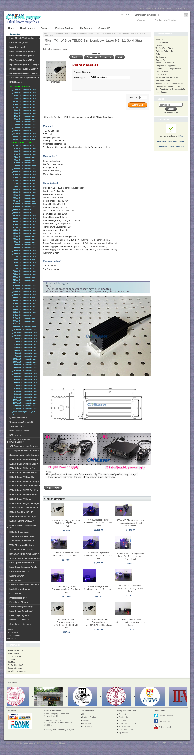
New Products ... (13, 633)
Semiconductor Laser (59, 33)
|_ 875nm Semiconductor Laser (23, 306)
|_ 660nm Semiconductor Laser (23, 218)
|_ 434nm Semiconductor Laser (23, 122)
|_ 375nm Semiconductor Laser (23, 90)
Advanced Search (171, 113)
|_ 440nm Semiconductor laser (23, 131)
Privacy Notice (13, 653)
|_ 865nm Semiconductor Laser (23, 300)
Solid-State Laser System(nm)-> (24, 78)
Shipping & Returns (15, 650)
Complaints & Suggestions (166, 66)
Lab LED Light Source (19, 589)
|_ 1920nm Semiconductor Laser (23, 394)
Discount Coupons (15, 668)
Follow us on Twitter (164, 715)
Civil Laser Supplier (27, 743)
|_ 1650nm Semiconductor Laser (23, 374)
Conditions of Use (15, 656)
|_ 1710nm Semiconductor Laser (23, 385)
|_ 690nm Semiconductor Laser (23, 236)
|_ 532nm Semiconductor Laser (23, 189)
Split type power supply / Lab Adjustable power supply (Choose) (87, 243)
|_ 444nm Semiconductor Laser (23, 136)
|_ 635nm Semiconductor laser (23, 198)
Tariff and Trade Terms (164, 48)
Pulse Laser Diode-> (18, 602)
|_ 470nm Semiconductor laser (23, 166)
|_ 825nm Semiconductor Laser (23, 280)
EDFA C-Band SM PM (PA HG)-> (24, 481)
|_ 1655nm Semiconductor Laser (23, 377)
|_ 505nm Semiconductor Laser (23, 172)
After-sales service (163, 80)
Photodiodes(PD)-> (18, 598)
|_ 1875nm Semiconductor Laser (23, 391)
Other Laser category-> (20, 624)
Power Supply (79, 78)
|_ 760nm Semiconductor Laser (23, 254)
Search (161, 99)
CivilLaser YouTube (164, 727)
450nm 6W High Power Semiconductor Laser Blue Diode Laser (66, 589)
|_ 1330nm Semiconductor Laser (23, 347)
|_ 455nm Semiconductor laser (23, 145)
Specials (45, 28)
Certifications (161, 57)
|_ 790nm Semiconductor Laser (23, 265)
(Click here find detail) (101, 240)
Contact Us (12, 659)
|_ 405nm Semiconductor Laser (23, 101)
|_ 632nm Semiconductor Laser (23, 192)
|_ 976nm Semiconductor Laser (23, 324)
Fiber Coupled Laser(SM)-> (21, 56)
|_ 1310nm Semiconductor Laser (23, 344)
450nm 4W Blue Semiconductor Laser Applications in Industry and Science (130, 523)
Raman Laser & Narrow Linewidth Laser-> (19, 440)
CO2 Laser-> (15, 593)
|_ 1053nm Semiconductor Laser (23, 333)
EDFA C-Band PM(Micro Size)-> (23, 494)
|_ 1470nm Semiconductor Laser (23, 356)
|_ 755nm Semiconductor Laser (23, 251)
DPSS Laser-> (15, 82)
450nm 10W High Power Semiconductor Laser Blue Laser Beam (98, 556)
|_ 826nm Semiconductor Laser (23, 283)
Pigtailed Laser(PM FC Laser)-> (23, 73)
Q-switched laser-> (18, 418)
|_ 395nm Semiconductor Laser (23, 98)
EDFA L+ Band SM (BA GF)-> (22, 516)
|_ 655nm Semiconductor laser (23, 213)
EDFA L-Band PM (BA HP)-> (22, 512)
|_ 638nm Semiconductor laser (23, 204)
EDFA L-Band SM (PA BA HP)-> (23, 508)
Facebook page (162, 721)
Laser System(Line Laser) (21, 611)
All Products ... (12, 639)
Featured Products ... (15, 636)
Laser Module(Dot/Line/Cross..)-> (24, 38)
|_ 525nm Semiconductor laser (23, 180)
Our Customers (162, 42)
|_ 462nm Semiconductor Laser (23, 157)
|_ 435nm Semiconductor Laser (23, 125)
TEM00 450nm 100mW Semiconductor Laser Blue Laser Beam (130, 622)
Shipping (122, 720)
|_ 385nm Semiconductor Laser (23, 95)
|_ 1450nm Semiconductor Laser (23, 353)
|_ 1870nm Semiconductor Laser (23, 388)
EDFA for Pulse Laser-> (20, 532)
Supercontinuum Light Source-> (24, 455)
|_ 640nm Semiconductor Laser (23, 207)
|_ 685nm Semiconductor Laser (23, 230)
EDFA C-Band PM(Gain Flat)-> (23, 477)
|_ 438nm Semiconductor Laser (23, 128)
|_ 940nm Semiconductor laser (23, 318)
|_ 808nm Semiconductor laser (23, 277)
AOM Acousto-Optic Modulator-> (24, 558)
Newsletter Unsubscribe (17, 671)
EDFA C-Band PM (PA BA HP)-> (23, 490)
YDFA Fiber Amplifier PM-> (21, 541)
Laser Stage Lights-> (19, 615)
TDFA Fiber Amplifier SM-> (21, 545)
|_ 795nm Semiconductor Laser (23, 274)
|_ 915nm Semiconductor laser (23, 315)
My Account (86, 28)
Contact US (104, 28)
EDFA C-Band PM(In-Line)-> (22, 499)
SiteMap (62, 743)
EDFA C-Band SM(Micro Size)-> (23, 464)
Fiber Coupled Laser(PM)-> (21, 60)
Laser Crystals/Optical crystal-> (24, 585)
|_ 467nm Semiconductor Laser (23, 163)
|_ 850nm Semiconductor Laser (23, 295)
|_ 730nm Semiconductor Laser (23, 245)
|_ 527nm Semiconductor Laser (23, 183)
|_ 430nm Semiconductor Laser (23, 119)
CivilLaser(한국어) (180, 8)
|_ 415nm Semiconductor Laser (23, 107)
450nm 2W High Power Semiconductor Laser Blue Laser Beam (98, 589)
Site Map (11, 662)
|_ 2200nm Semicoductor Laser (23, 406)
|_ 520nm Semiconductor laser (23, 177)
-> (20, 86)
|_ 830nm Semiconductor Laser (23, 286)
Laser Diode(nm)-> (18, 47)
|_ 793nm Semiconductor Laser (23, 271)
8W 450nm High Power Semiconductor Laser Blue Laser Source (98, 523)
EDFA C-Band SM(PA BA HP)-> (23, 459)
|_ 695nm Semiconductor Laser (23, 239)
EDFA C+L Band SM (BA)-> (21, 521)
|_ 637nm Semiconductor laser (23, 201)
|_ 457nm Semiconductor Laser (23, 148)
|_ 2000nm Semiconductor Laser (23, 400)
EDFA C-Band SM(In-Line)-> (22, 468)
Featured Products (64, 28)
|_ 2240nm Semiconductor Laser (23, 409)
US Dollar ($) (122, 14)
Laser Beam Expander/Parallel (23, 567)
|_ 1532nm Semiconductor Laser (23, 359)
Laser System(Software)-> (21, 607)
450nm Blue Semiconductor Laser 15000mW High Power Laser (130, 588)
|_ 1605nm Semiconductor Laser (23, 368)
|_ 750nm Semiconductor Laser (23, 248)
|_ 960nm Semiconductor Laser (23, 321)
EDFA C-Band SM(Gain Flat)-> (23, 473)
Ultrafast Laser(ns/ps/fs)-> (21, 422)
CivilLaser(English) (145, 8)
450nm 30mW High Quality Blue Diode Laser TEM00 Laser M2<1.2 (66, 523)
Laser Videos (161, 74)
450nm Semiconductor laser (82, 33)
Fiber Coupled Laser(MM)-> (22, 51)
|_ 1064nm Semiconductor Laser (23, 336)
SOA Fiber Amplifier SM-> (21, 549)
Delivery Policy (161, 60)
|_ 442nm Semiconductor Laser (23, 134)
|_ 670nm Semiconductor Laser (23, 224)
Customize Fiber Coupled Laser (168, 69)
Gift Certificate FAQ (15, 665)
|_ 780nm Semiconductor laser (23, 259)
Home (11, 28)
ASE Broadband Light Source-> (24, 446)
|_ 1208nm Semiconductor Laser (23, 338)
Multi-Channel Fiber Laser (21, 431)
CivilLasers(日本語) (163, 8)
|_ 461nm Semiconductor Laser (23, 154)
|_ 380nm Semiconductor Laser (23, 93)
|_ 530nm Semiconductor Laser (23, 186)
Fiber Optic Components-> (21, 563)
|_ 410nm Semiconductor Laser (23, 104)
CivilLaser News (162, 72)
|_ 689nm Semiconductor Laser (23, 233)
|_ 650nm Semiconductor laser (23, 210)
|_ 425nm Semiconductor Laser (23, 116)
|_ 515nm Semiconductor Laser (23, 174)
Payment (159, 45)
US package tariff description (167, 77)
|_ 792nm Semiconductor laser (23, 268)
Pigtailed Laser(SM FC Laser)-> (23, 69)
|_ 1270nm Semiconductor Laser (23, 341)
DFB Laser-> (15, 435)
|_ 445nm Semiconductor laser (23, 139)
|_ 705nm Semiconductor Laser (23, 242)
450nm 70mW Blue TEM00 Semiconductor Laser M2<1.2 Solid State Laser (98, 622)
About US (159, 39)
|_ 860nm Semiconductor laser (23, 297)
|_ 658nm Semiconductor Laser (23, 215)
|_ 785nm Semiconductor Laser (23, 262)
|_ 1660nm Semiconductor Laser (23, 382)
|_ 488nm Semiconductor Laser (23, 169)
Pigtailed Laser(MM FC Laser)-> (24, 64)
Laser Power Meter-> (19, 571)
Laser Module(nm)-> (18, 42)
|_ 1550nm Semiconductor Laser (23, 362)
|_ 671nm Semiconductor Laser (23, 227)
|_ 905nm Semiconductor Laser (23, 312)
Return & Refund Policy (165, 63)
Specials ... (11, 630)
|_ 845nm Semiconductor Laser (23, 292)
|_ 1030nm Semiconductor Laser (23, 330)
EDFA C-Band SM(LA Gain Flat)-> (24, 486)
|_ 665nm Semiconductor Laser (23, 221)
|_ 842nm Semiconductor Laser (23, 289)
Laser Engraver (16, 576)
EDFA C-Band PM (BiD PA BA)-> (24, 503)
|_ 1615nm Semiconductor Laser (23, 371)
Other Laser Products (19, 620)
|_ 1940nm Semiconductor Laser (23, 397)
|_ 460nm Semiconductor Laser (23, 151)
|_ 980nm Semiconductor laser (23, 327)
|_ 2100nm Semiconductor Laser (23, 403)
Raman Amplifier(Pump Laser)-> (24, 554)
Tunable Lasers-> (17, 426)
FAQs (158, 54)
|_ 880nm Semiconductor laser (23, 309)
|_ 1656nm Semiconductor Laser (23, 379)
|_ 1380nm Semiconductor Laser (23, 350)
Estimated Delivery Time (165, 51)
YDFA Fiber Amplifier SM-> (21, 536)
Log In (148, 20)
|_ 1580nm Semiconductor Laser (23, 365)
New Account (182, 20)
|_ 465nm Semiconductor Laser (23, 160)
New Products (27, 28)
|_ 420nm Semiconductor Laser (23, 110)
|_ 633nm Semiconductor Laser (23, 195)
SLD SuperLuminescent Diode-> (24, 451)
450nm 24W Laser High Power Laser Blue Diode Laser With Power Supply (130, 556)
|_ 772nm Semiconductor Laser (23, 256)
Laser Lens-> (15, 580)
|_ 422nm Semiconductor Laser (23, 113)
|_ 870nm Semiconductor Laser (23, 303)
